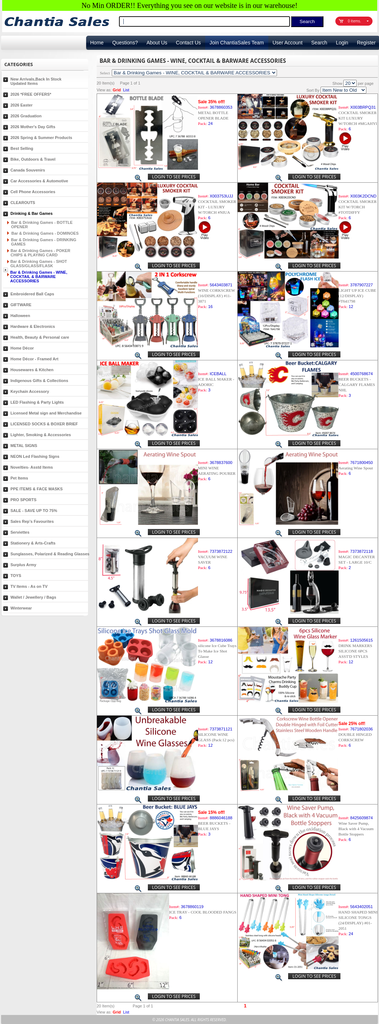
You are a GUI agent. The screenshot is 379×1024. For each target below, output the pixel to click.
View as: (104, 90)
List (126, 90)
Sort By (313, 90)
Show (337, 83)
